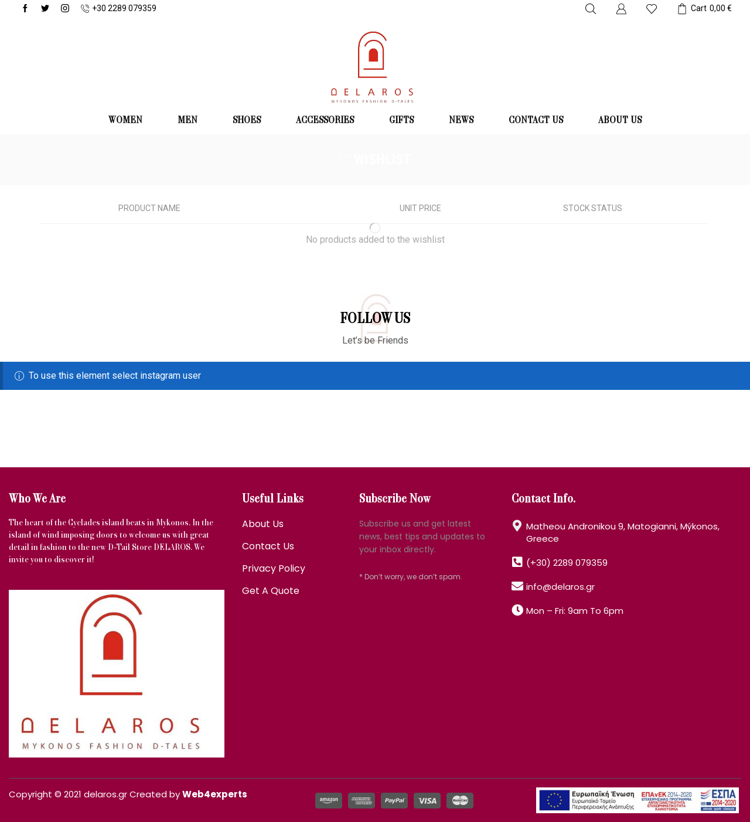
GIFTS (401, 120)
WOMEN (125, 120)
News (461, 120)
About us (620, 120)
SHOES (247, 120)
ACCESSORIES (325, 120)
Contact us (536, 120)
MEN (187, 120)
